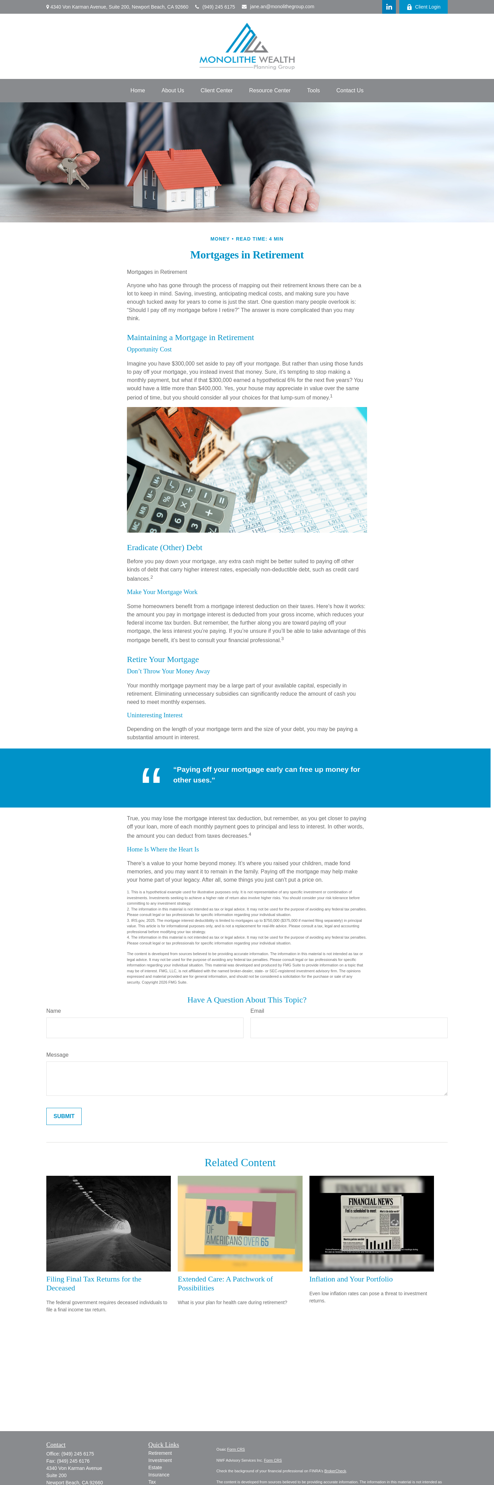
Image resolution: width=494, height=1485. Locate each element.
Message (57, 1055)
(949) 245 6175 (215, 7)
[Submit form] (64, 1116)
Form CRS (236, 1449)
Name (53, 1011)
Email (257, 1011)
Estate (155, 1467)
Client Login (423, 7)
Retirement (160, 1453)
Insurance (159, 1474)
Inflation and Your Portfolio (351, 1279)
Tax (152, 1482)
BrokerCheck (335, 1471)
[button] (137, 91)
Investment (160, 1460)
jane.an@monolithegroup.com (278, 6)
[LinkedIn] (389, 7)
